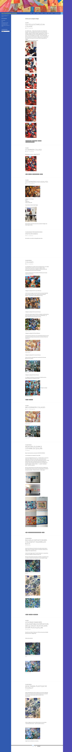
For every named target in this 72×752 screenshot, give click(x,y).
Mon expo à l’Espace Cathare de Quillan (33, 447)
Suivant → (39, 746)
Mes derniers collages (35, 407)
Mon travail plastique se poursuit (36, 687)
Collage (30, 174)
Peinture (42, 13)
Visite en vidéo (31, 234)
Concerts (37, 13)
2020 (26, 532)
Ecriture (45, 13)
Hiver (2, 21)
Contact (52, 13)
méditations (36, 614)
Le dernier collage (33, 150)
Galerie (27, 151)
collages (29, 262)
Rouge (41, 174)
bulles (27, 614)
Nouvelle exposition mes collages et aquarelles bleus (36, 542)
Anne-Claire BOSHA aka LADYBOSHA (9, 13)
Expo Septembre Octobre (5, 22)
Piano (31, 13)
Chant (34, 13)
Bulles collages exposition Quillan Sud (35, 532)
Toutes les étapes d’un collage (35, 25)
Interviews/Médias (57, 13)
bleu (26, 174)
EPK (48, 13)
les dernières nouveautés (36, 182)
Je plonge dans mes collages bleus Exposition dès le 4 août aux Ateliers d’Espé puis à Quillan (36, 625)
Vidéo (27, 235)
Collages (26, 22)
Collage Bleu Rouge (36, 174)
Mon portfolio (3, 20)
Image (27, 28)
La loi (43, 532)
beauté (27, 399)
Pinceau (30, 260)
